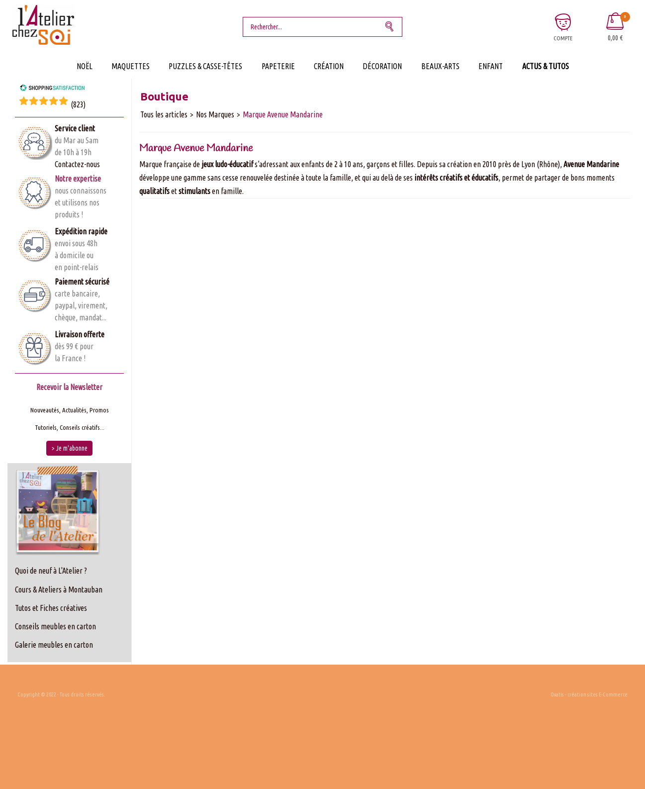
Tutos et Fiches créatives (51, 607)
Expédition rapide (81, 231)
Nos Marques (215, 114)
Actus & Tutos (545, 66)
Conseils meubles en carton (55, 626)
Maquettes (130, 66)
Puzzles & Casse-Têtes (205, 66)
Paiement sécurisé (82, 281)
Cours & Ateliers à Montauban (58, 589)
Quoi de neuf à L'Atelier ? (51, 570)
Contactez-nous (77, 164)
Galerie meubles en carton (54, 644)
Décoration (382, 66)
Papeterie (278, 66)
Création (329, 66)
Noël (84, 66)
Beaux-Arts (440, 66)
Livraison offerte (79, 334)
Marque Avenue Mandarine (283, 114)
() (78, 104)
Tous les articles (163, 114)
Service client (75, 128)
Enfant (490, 66)
